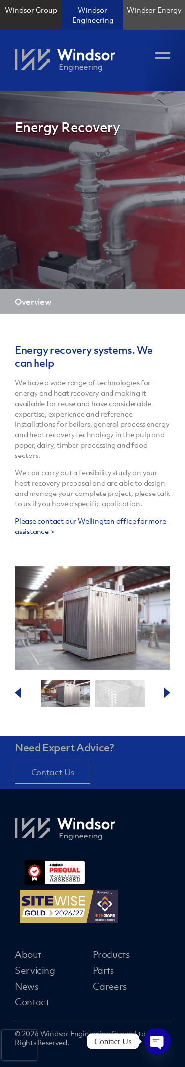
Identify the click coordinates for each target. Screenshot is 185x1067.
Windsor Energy (154, 10)
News (26, 986)
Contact (32, 1002)
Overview (33, 301)
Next (167, 693)
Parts (103, 970)
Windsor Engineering (92, 15)
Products (111, 954)
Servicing (35, 970)
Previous (18, 693)
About (28, 954)
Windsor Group (31, 10)
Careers (110, 986)
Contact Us (52, 772)
